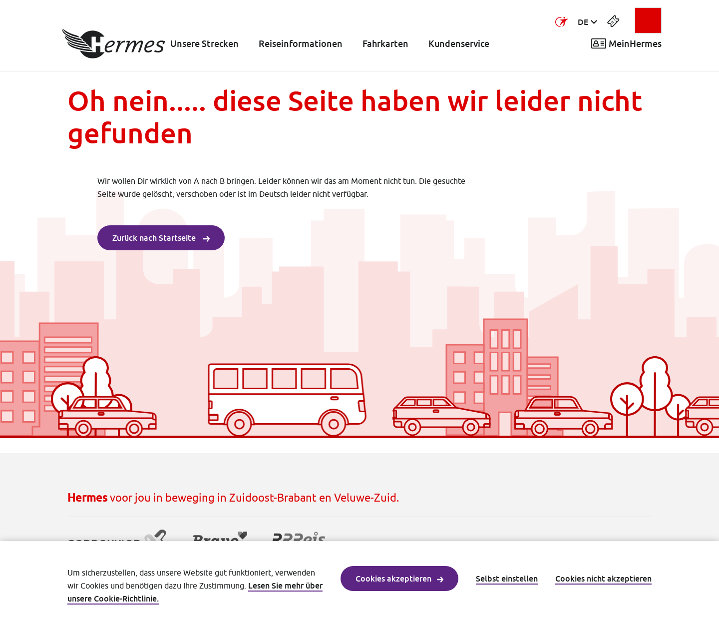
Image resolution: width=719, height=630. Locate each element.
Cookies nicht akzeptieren (603, 579)
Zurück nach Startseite (161, 238)
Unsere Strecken (204, 43)
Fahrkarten (385, 43)
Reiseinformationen (301, 43)
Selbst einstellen (507, 579)
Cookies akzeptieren (399, 579)
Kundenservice (458, 43)
